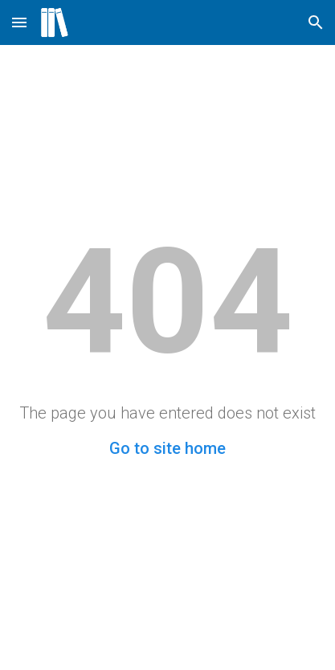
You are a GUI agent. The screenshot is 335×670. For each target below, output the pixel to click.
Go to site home (167, 448)
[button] (19, 22)
